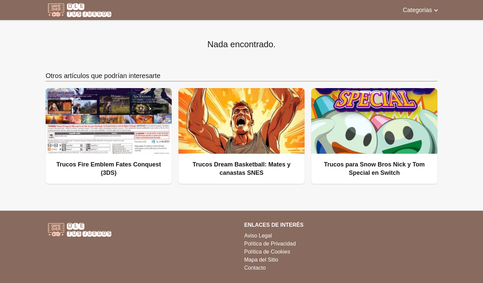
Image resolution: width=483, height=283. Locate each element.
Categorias (417, 10)
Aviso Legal (258, 235)
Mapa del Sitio (261, 260)
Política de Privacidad (270, 243)
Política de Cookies (267, 252)
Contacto (255, 268)
